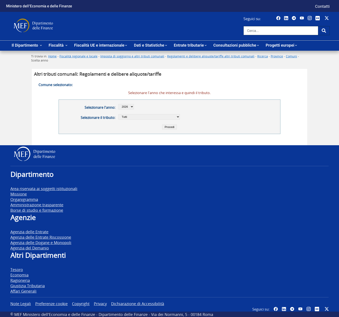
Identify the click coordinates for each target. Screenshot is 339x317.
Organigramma (24, 199)
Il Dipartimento (25, 45)
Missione (18, 194)
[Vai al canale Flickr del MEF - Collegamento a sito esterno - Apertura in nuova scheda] (318, 18)
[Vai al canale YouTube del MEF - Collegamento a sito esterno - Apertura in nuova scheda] (302, 18)
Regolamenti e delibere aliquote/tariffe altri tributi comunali (210, 56)
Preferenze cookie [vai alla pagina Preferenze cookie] (51, 303)
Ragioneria (20, 280)
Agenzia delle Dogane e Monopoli (40, 242)
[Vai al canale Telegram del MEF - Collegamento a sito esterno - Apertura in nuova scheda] (294, 18)
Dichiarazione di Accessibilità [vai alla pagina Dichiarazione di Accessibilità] (137, 303)
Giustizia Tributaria (27, 285)
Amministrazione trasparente (36, 204)
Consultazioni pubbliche (234, 45)
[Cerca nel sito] (280, 30)
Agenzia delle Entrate (29, 231)
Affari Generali (23, 291)
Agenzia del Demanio (29, 248)
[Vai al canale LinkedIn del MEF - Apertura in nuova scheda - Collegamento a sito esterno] (286, 18)
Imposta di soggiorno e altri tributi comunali (132, 56)
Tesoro (16, 269)
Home (52, 56)
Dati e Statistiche (149, 45)
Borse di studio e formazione (36, 210)
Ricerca (262, 56)
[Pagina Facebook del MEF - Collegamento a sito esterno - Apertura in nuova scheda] (278, 18)
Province (277, 56)
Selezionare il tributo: (98, 117)
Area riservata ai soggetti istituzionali (43, 188)
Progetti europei (280, 45)
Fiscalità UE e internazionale (99, 45)
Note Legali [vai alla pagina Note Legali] (20, 303)
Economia (19, 275)
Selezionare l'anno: (100, 107)
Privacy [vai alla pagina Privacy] (100, 303)
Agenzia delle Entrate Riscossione (40, 237)
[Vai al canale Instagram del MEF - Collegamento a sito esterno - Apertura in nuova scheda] (310, 18)
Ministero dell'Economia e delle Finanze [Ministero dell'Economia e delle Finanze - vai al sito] (39, 6)
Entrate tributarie (189, 45)
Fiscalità (57, 45)
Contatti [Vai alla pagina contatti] (322, 6)
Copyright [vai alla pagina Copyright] (81, 303)
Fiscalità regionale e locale (78, 56)
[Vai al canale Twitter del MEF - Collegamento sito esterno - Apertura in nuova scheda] (327, 18)
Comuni (291, 56)
